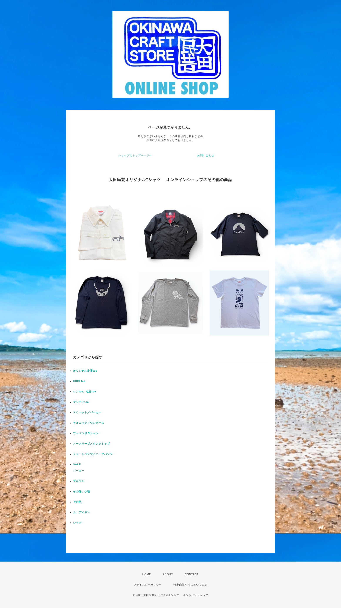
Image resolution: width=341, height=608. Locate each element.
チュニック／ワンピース (88, 422)
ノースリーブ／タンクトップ (91, 443)
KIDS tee (79, 381)
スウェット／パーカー (87, 412)
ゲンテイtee (81, 402)
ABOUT (168, 574)
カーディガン (81, 512)
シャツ (77, 522)
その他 (77, 501)
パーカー (78, 470)
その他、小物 (81, 491)
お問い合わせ (205, 155)
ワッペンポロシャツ (86, 433)
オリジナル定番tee (85, 370)
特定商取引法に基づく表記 (190, 584)
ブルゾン (78, 481)
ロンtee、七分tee (84, 391)
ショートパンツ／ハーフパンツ (93, 454)
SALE (77, 464)
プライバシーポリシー (148, 584)
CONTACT (192, 574)
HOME (146, 574)
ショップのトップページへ (135, 155)
